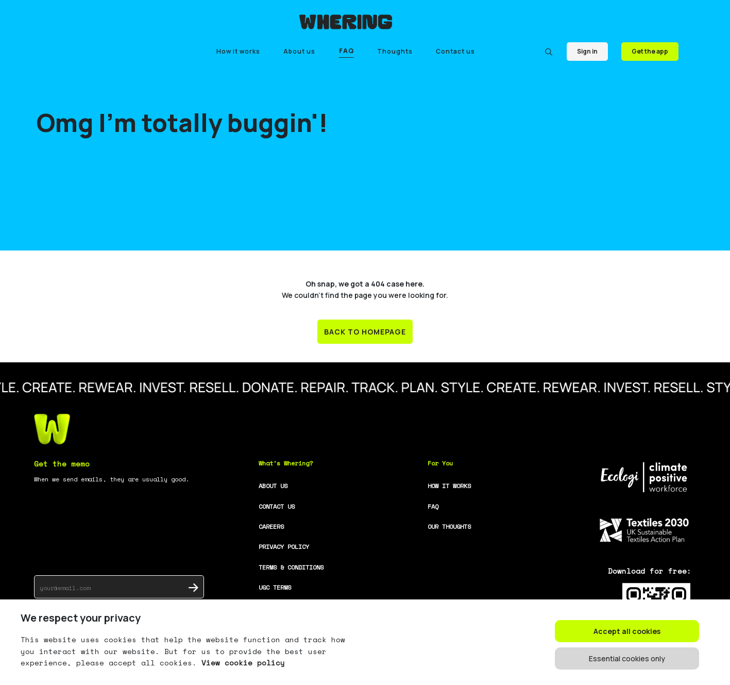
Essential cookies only (627, 658)
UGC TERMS (275, 587)
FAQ (346, 50)
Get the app (650, 51)
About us (299, 51)
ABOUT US (273, 485)
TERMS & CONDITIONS (291, 567)
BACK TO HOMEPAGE (365, 332)
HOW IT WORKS (449, 485)
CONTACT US (277, 506)
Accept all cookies (626, 631)
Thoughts (395, 51)
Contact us (455, 51)
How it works (238, 51)
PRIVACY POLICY (284, 546)
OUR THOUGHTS (449, 526)
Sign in (587, 51)
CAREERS (271, 526)
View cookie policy (241, 662)
